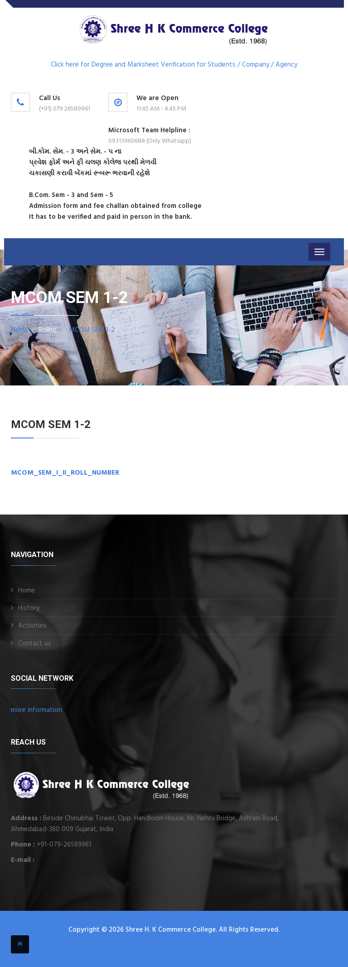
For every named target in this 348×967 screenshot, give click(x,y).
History (28, 608)
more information (36, 710)
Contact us (34, 643)
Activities (32, 626)
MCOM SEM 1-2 (92, 330)
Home (19, 330)
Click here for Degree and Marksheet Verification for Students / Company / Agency (174, 64)
